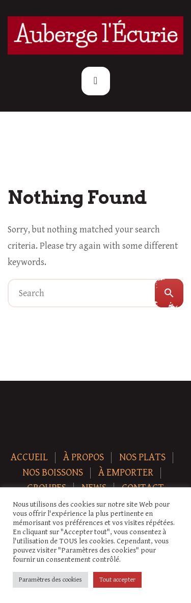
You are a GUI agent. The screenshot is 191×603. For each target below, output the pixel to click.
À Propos (83, 457)
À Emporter (125, 473)
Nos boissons (52, 473)
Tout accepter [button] (117, 580)
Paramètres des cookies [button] (50, 580)
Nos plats (142, 457)
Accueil (29, 457)
